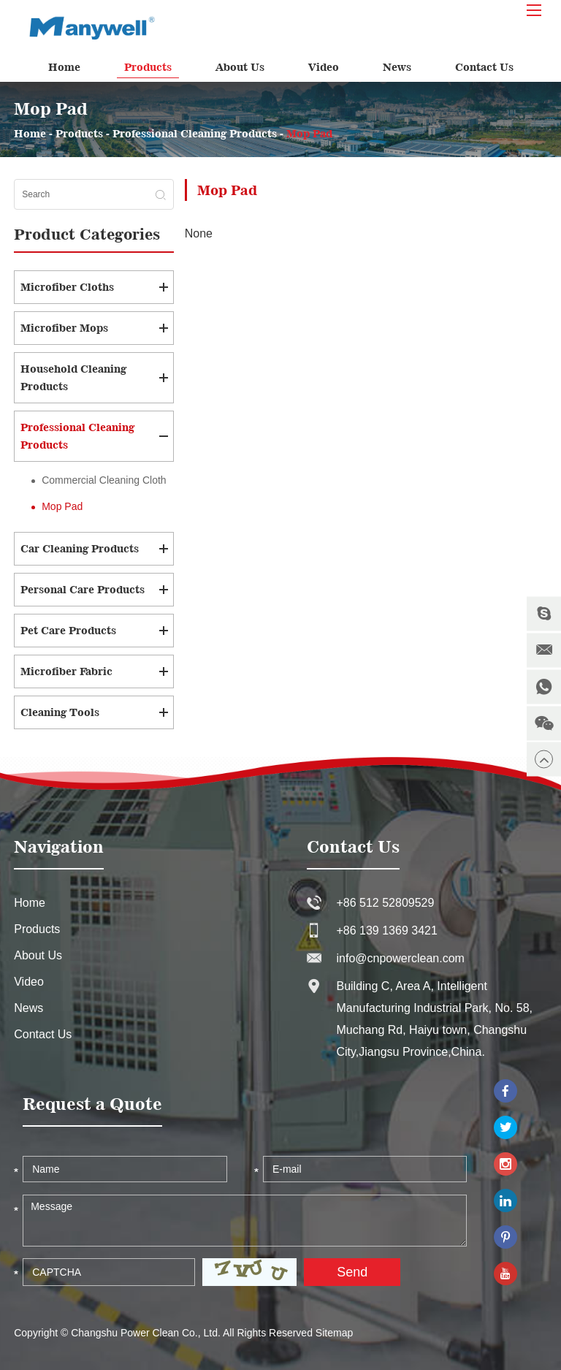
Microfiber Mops (64, 327)
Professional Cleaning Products (194, 133)
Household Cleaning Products (73, 377)
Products (148, 67)
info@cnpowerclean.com (400, 958)
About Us (239, 67)
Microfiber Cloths (67, 287)
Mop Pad (309, 133)
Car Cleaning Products (79, 548)
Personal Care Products (82, 589)
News (397, 67)
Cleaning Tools (59, 712)
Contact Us (484, 67)
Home (64, 67)
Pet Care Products (68, 630)
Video (323, 67)
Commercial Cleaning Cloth (104, 480)
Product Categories (87, 234)
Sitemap (334, 1333)
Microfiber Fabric (66, 671)
